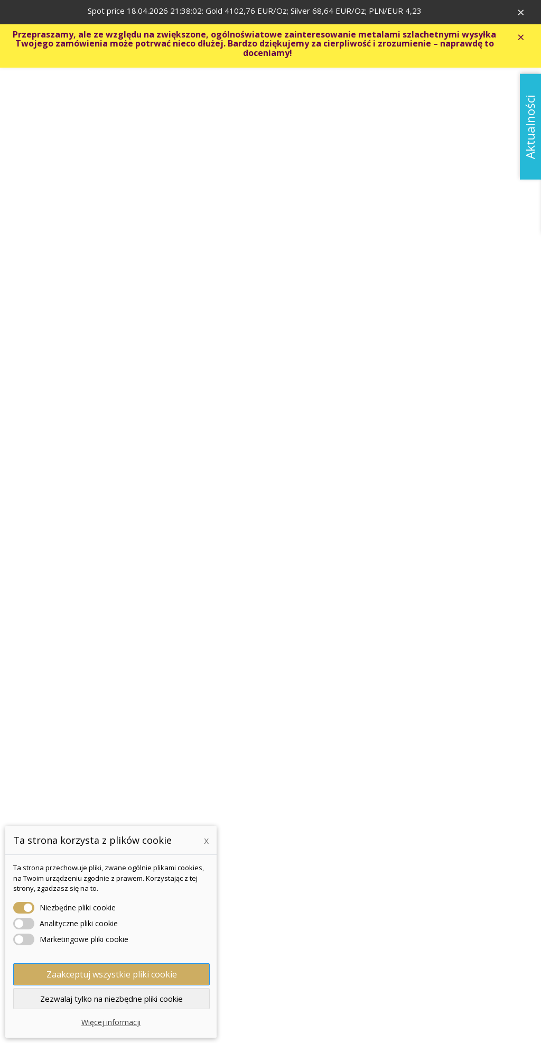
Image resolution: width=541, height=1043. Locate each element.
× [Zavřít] (525, 13)
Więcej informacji (111, 1022)
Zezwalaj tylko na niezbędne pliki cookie (111, 998)
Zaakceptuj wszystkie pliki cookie (111, 974)
